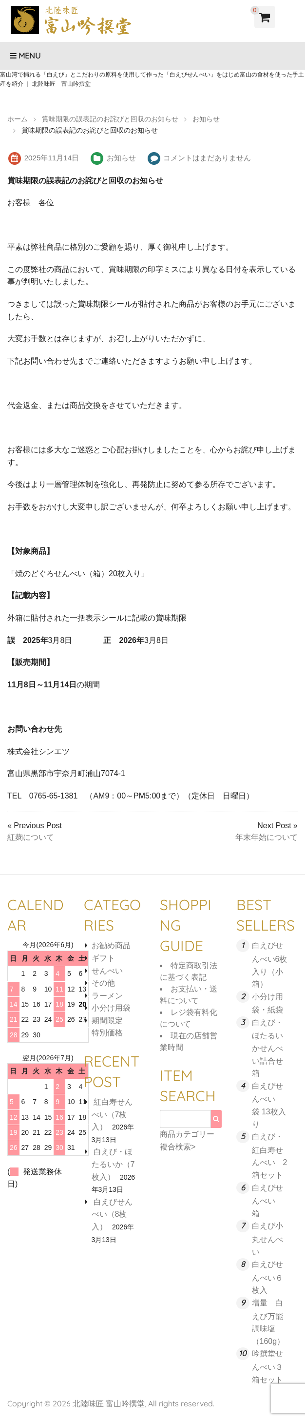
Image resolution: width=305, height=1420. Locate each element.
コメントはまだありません (207, 158)
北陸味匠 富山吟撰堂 (109, 1403)
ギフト (103, 958)
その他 (103, 983)
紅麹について (30, 837)
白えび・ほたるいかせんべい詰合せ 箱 (271, 1047)
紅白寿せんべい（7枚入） (112, 1114)
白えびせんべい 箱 (267, 1201)
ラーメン (107, 996)
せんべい (107, 971)
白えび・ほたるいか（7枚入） (113, 1164)
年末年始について (266, 837)
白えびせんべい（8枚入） (112, 1214)
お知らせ (121, 158)
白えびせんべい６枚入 (267, 1277)
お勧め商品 (111, 945)
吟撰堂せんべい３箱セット (267, 1366)
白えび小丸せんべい (267, 1239)
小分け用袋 (111, 1008)
